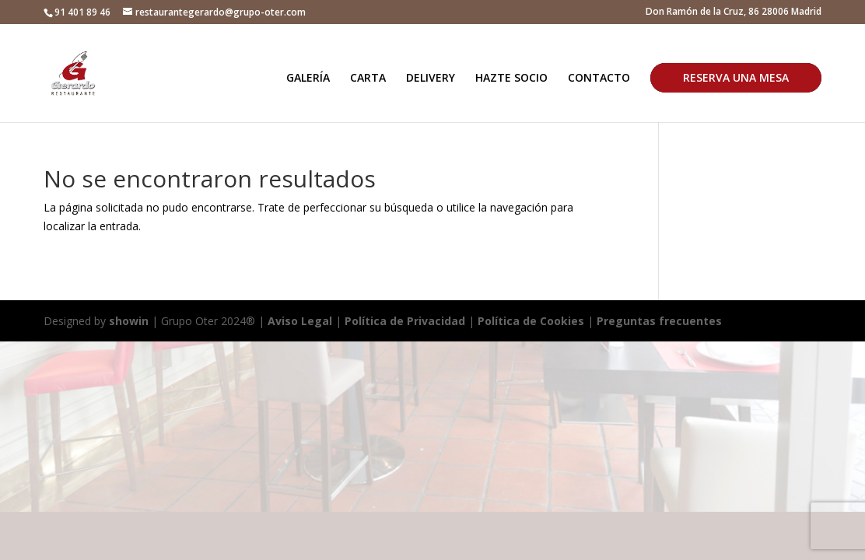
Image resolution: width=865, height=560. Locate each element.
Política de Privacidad (405, 320)
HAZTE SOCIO (511, 78)
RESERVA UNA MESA (736, 77)
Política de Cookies (532, 320)
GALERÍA (308, 78)
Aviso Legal (300, 320)
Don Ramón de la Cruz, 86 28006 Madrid (733, 12)
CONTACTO (599, 78)
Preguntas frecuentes (659, 320)
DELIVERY (430, 78)
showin (129, 320)
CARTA (368, 78)
